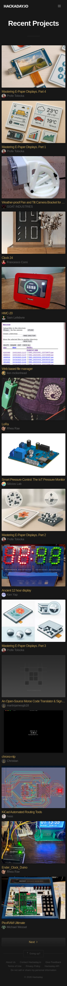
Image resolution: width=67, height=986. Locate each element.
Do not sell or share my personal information (33, 970)
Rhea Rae (11, 428)
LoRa (5, 424)
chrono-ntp (8, 756)
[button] (59, 6)
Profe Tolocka (13, 95)
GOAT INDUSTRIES (17, 206)
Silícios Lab (11, 483)
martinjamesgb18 (15, 705)
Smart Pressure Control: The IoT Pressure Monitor (33, 479)
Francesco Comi (15, 262)
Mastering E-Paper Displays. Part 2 (24, 535)
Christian (10, 760)
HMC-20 (7, 313)
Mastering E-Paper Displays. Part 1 (24, 147)
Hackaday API (52, 966)
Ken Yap (10, 594)
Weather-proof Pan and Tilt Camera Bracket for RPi (34, 202)
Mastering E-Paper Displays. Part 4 (24, 91)
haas (7, 816)
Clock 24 (7, 258)
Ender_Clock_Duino (14, 867)
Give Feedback (53, 962)
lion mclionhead (14, 373)
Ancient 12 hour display (16, 590)
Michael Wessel (14, 927)
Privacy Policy (33, 966)
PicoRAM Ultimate (13, 923)
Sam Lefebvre (13, 317)
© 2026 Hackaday (33, 977)
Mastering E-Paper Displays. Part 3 (24, 646)
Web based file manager (17, 369)
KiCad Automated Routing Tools (22, 812)
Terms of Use (14, 966)
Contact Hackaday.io (30, 962)
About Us (10, 962)
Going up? (33, 954)
